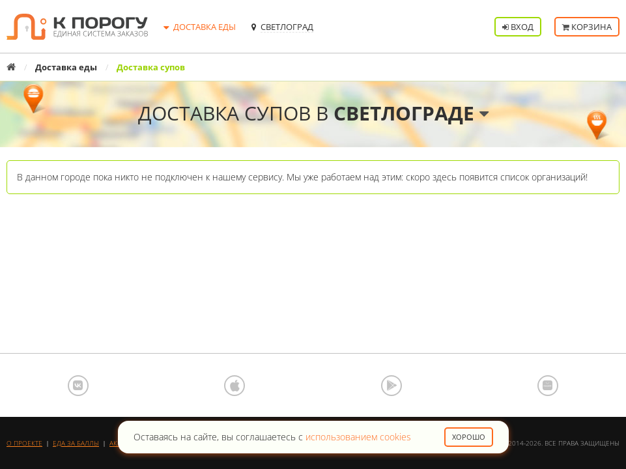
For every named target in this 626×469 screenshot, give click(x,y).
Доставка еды (66, 67)
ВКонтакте (78, 385)
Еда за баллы (76, 443)
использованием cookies (358, 437)
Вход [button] (518, 27)
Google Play (391, 385)
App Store (234, 385)
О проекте (24, 443)
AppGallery (547, 385)
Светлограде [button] (411, 113)
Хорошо (468, 437)
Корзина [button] (587, 27)
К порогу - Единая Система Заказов (77, 27)
